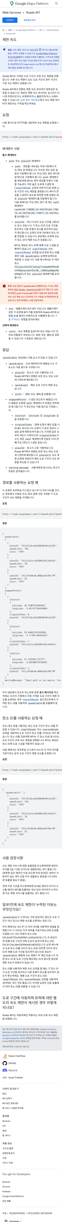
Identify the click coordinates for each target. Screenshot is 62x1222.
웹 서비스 (6, 1135)
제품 (10, 30)
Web (4, 1130)
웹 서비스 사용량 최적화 (12, 1108)
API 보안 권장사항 (10, 1103)
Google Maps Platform (25, 30)
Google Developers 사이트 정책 (15, 1038)
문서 (41, 30)
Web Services (11, 12)
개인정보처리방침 (17, 1213)
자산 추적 (34, 50)
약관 (4, 1213)
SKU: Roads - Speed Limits (26, 289)
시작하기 (10, 20)
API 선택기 (7, 1098)
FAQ (4, 1094)
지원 (4, 1158)
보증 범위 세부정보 (30, 100)
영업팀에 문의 (30, 20)
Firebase (6, 1191)
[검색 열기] (56, 3)
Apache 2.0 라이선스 (11, 1035)
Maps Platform (31, 4)
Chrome (6, 1187)
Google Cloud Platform (13, 1196)
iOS (4, 1126)
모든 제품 (6, 1201)
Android (6, 1121)
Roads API (33, 12)
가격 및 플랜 (7, 1148)
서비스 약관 (7, 1163)
